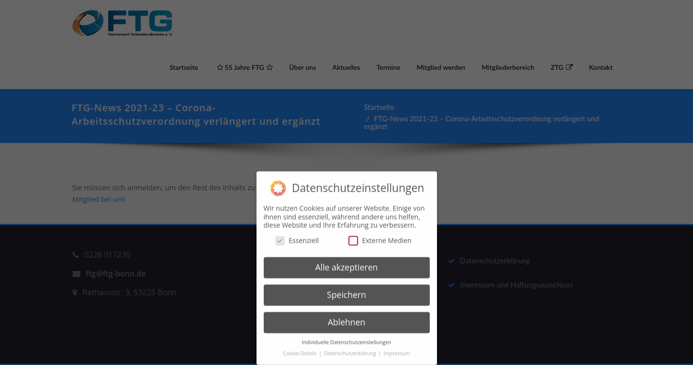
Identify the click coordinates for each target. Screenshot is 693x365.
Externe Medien (379, 237)
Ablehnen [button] (346, 319)
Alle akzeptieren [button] (346, 264)
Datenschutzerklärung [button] (350, 350)
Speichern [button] (346, 292)
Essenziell (297, 237)
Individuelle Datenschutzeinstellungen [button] (346, 339)
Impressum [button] (397, 350)
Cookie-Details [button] (300, 350)
